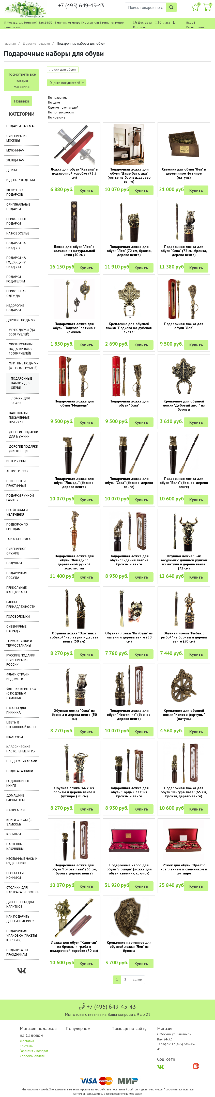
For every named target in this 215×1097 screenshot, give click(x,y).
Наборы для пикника (16, 710)
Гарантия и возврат (34, 1051)
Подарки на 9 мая (21, 126)
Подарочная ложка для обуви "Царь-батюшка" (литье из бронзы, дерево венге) (128, 175)
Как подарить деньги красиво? (20, 919)
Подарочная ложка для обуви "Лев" (183, 326)
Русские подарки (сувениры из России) (20, 660)
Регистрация (195, 27)
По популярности (61, 112)
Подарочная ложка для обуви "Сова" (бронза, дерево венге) (129, 482)
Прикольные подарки (16, 221)
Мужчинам (15, 150)
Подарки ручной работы (20, 498)
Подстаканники (19, 771)
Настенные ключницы (15, 846)
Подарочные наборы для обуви (21, 383)
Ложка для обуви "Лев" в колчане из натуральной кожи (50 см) (74, 250)
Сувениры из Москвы (16, 138)
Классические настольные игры (20, 749)
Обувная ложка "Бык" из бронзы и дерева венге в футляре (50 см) (74, 792)
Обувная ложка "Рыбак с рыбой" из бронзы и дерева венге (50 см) (184, 637)
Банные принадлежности (20, 604)
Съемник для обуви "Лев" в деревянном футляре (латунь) (184, 173)
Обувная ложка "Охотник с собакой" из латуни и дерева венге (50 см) (74, 637)
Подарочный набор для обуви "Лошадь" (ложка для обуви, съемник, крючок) (129, 869)
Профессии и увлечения (17, 512)
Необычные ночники (15, 875)
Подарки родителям (15, 279)
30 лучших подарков (15, 192)
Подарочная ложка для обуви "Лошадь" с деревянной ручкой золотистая (74, 562)
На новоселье (17, 233)
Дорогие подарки (36, 43)
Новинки (21, 101)
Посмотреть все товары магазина (21, 80)
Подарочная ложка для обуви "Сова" (129, 403)
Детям (11, 170)
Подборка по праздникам (17, 952)
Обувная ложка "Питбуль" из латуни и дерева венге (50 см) (129, 637)
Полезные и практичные (16, 483)
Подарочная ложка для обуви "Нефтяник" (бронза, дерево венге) (129, 714)
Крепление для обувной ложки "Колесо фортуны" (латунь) (184, 714)
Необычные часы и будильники (21, 861)
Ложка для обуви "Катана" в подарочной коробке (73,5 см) (74, 173)
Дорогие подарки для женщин (23, 449)
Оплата (164, 22)
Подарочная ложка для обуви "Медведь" (74, 403)
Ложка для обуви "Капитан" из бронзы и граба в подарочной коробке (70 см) (74, 946)
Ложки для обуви (20, 401)
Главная (10, 43)
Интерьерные (16, 461)
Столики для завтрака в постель (22, 890)
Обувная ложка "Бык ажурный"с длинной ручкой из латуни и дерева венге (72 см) (184, 562)
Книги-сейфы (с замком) (19, 822)
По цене (54, 102)
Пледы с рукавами (21, 761)
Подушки (14, 563)
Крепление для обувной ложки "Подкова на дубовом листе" (129, 328)
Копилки (13, 834)
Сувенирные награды (16, 629)
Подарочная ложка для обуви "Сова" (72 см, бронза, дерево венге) (184, 250)
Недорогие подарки (15, 308)
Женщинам (15, 160)
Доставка (145, 22)
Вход (189, 22)
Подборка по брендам (17, 527)
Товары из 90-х (18, 539)
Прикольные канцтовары (16, 590)
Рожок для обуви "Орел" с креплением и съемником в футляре (184, 869)
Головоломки (18, 616)
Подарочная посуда (16, 575)
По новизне (56, 117)
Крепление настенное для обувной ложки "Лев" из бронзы (129, 946)
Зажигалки (15, 810)
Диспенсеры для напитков (20, 904)
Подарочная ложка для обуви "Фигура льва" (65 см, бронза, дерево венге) (184, 792)
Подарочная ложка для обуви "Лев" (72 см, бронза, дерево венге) (129, 250)
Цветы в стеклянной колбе (21, 725)
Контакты (139, 27)
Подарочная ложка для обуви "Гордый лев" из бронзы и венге (129, 792)
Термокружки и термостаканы (19, 643)
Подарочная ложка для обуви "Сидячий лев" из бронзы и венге (129, 560)
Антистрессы (17, 471)
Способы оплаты (32, 1056)
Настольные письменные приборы (19, 417)
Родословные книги (18, 783)
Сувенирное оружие (16, 551)
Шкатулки (14, 737)
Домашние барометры (15, 798)
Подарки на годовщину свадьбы (16, 262)
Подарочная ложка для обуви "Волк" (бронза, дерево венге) (184, 482)
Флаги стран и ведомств (17, 677)
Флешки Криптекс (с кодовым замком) (21, 693)
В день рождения (20, 180)
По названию (58, 97)
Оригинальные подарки (18, 207)
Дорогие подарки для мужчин (23, 434)
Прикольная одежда (16, 294)
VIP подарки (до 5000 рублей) (22, 332)
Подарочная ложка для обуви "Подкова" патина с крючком (74, 328)
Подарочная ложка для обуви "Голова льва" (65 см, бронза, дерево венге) (74, 869)
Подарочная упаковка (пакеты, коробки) (22, 935)
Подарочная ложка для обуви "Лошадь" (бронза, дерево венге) (74, 482)
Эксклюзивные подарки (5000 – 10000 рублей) (22, 349)
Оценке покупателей (63, 107)
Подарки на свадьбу (16, 246)
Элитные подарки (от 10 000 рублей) (24, 366)
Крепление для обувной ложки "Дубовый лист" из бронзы (184, 405)
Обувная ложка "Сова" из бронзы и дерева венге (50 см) (74, 714)
